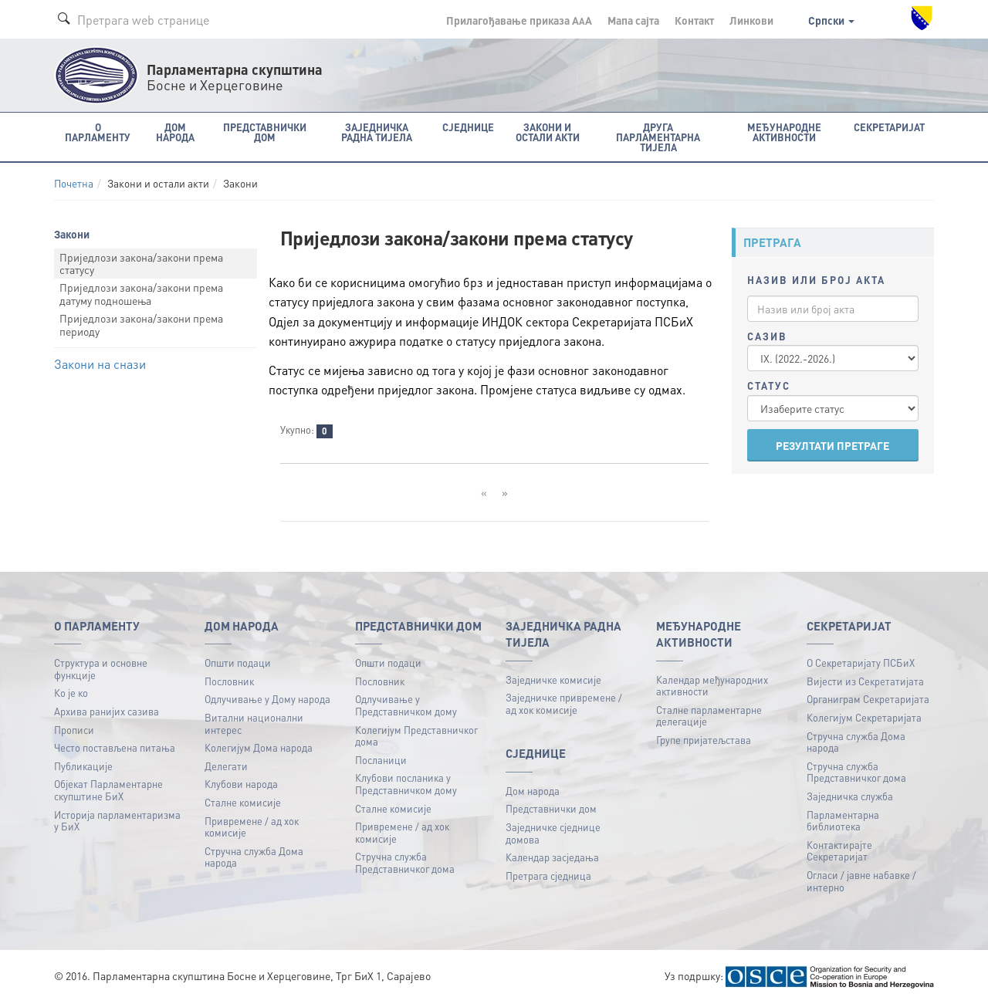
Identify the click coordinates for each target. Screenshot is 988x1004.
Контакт (694, 20)
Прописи (74, 729)
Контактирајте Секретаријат (839, 851)
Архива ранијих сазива (106, 711)
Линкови (751, 20)
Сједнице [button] (468, 127)
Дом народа (533, 790)
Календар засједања (552, 857)
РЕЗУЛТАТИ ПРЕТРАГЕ (832, 445)
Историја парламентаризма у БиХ (117, 820)
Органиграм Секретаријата (868, 698)
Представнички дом (551, 808)
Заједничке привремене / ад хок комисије (564, 703)
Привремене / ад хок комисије (252, 827)
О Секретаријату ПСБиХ (861, 662)
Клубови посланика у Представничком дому (406, 783)
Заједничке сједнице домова (553, 833)
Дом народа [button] (175, 132)
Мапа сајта (633, 20)
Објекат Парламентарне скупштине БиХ (108, 790)
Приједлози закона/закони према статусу (141, 263)
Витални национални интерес (254, 723)
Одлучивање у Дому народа (267, 698)
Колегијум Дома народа (259, 747)
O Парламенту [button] (97, 132)
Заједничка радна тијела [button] (376, 132)
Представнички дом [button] (264, 132)
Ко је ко (71, 692)
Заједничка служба (850, 796)
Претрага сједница (548, 875)
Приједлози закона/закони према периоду (141, 324)
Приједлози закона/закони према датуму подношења (141, 293)
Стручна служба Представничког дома (405, 862)
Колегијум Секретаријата (864, 717)
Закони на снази (100, 364)
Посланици (381, 759)
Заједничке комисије (553, 679)
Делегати (226, 765)
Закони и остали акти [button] (548, 132)
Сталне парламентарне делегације (709, 715)
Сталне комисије (243, 802)
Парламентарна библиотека (843, 820)
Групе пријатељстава (703, 739)
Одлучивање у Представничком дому (406, 705)
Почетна (73, 183)
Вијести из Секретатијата (865, 681)
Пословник (229, 681)
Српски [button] (831, 20)
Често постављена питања (114, 747)
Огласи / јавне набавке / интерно (861, 881)
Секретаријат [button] (889, 127)
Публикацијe (83, 765)
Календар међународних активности (712, 685)
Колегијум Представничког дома (416, 736)
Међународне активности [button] (784, 132)
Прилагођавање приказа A (519, 20)
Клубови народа (241, 783)
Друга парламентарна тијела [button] (658, 137)
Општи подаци (238, 662)
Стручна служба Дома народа (254, 857)
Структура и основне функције (100, 668)
